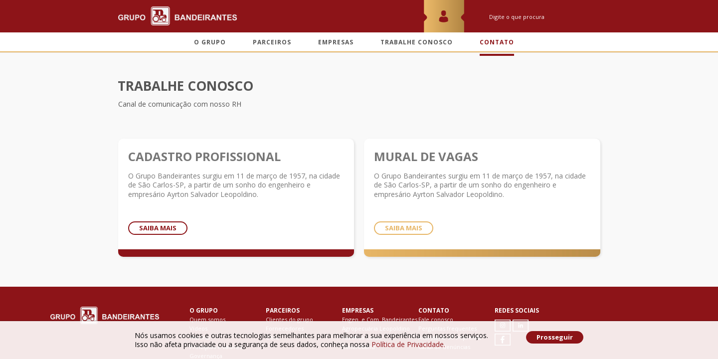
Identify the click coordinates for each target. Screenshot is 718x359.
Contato (497, 42)
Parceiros (272, 42)
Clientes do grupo (289, 319)
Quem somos (207, 319)
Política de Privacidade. (408, 344)
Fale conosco (435, 319)
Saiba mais (158, 227)
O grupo (210, 42)
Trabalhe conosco (416, 42)
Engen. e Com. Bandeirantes (379, 319)
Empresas (336, 42)
